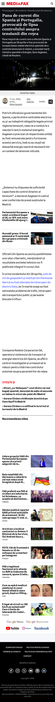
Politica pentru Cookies (37, 647)
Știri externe (20, 10)
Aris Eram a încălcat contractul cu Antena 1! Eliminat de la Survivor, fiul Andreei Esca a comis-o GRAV (15, 533)
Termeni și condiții (12, 652)
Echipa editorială (14, 647)
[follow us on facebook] (41, 628)
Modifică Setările (28, 663)
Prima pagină (8, 10)
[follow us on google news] (15, 622)
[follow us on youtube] (12, 628)
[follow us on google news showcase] (37, 622)
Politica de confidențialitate (38, 652)
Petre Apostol (16, 104)
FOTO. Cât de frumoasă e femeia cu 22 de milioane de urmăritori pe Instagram (15, 551)
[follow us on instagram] (26, 628)
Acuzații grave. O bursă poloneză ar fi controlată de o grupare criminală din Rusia (15, 237)
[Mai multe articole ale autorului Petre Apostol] (5, 101)
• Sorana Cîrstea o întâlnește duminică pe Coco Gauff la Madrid (25, 400)
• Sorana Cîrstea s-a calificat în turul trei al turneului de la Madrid (25, 408)
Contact (27, 656)
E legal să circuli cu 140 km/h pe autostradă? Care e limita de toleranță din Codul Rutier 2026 (15, 608)
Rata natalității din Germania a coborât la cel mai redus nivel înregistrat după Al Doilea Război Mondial (14, 478)
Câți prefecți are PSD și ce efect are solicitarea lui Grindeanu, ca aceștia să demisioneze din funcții (15, 495)
